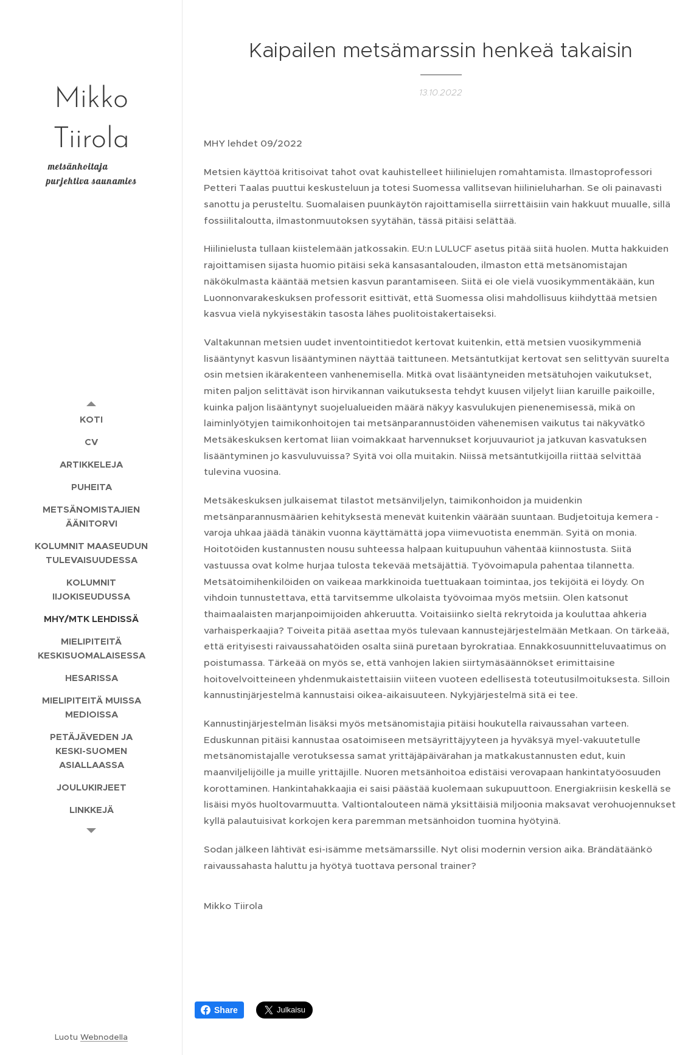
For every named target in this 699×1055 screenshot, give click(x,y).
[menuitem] (91, 419)
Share (219, 1010)
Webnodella (104, 1037)
